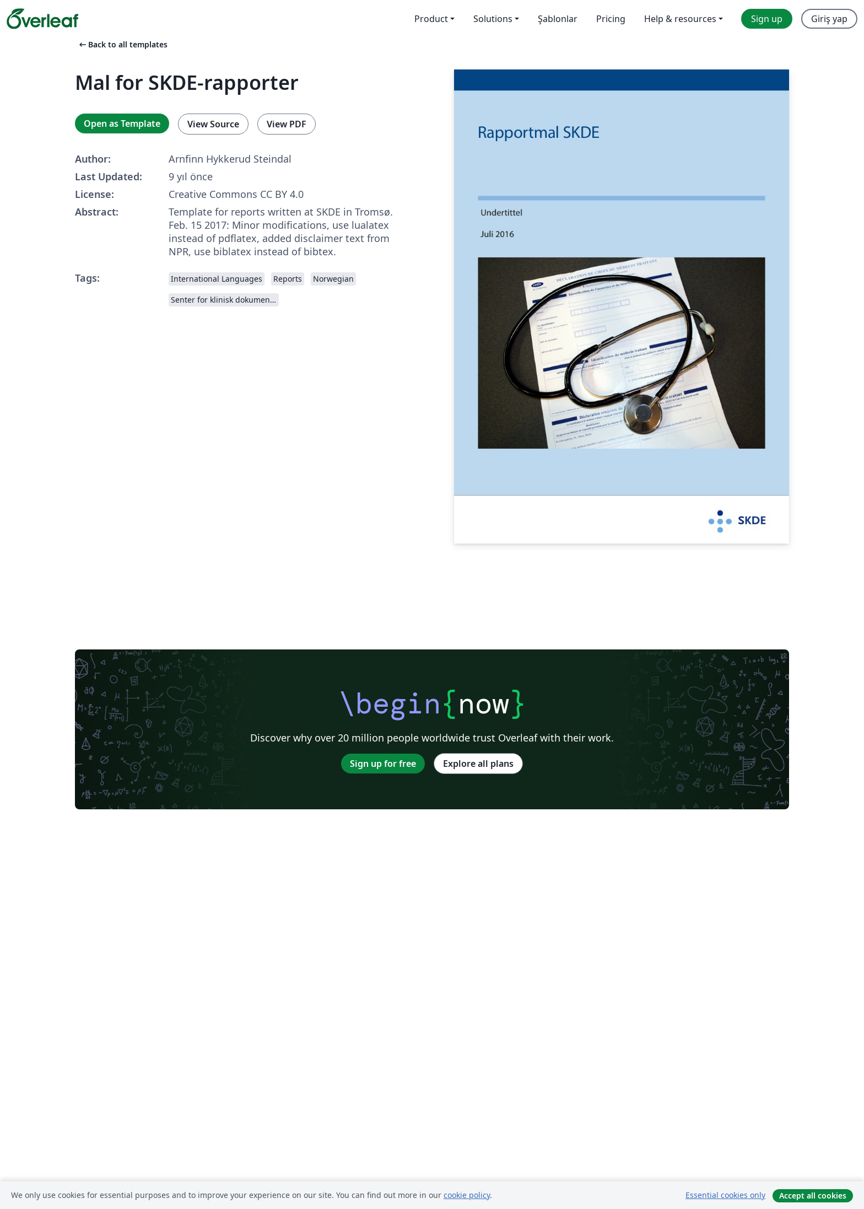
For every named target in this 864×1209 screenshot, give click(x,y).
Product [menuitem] (431, 19)
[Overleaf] (42, 18)
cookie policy (467, 1195)
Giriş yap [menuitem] (829, 19)
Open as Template (122, 123)
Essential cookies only (725, 1195)
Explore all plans (478, 763)
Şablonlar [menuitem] (557, 19)
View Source (213, 124)
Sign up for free (383, 763)
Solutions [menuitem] (492, 19)
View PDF (286, 124)
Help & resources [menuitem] (680, 19)
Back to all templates (122, 44)
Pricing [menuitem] (610, 19)
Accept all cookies (812, 1195)
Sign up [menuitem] (766, 19)
